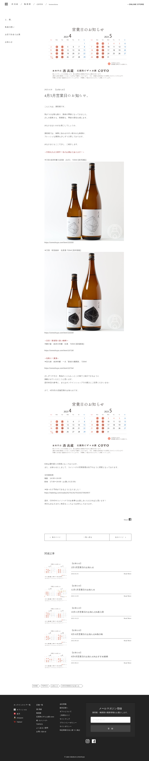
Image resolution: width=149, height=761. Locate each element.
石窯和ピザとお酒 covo (45, 717)
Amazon (18, 718)
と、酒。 (9, 20)
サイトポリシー (66, 726)
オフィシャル (20, 710)
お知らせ (9, 42)
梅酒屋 (38, 713)
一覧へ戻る (88, 537)
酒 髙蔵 (39, 709)
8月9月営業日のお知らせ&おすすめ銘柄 (89, 656)
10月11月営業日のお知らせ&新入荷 (87, 612)
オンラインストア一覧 (22, 705)
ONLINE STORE (136, 8)
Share (127, 520)
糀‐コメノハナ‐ (42, 720)
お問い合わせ (41, 732)
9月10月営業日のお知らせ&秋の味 (87, 634)
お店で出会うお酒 (12, 34)
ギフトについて (66, 711)
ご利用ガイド (65, 715)
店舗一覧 (39, 705)
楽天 (17, 714)
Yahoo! (18, 722)
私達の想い (10, 27)
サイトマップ (65, 719)
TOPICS (45, 686)
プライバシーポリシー (68, 723)
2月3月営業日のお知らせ (82, 567)
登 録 (110, 729)
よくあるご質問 (42, 728)
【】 (76, 563)
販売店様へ (64, 708)
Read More (127, 574)
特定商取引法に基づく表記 (70, 730)
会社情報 (63, 704)
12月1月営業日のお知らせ (83, 590)
